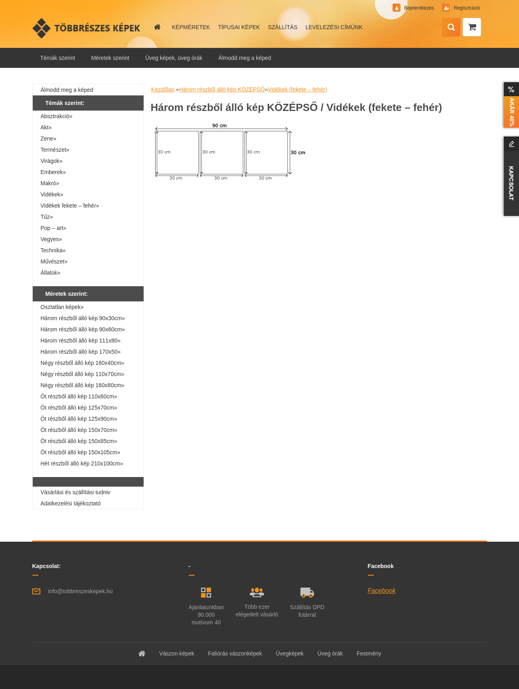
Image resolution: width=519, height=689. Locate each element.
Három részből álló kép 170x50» (81, 351)
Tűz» (47, 217)
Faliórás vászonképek (235, 653)
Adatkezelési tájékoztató (71, 503)
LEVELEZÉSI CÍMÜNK (334, 27)
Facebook (382, 590)
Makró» (50, 183)
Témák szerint (57, 58)
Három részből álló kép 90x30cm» (83, 318)
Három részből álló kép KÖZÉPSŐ (222, 89)
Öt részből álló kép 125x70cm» (79, 407)
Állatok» (51, 272)
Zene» (49, 138)
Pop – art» (54, 228)
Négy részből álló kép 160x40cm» (82, 363)
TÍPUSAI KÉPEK (239, 27)
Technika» (53, 250)
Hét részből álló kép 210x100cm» (82, 463)
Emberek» (53, 172)
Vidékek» (52, 194)
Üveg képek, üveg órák (173, 58)
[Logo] (87, 28)
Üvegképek (290, 653)
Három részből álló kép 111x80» (81, 340)
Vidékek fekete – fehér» (70, 205)
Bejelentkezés (419, 8)
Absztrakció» (57, 116)
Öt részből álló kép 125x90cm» (79, 419)
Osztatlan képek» (62, 307)
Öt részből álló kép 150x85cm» (79, 441)
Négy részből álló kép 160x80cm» (82, 385)
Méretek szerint (110, 58)
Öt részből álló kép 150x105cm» (80, 452)
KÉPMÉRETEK (191, 27)
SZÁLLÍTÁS (283, 27)
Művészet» (54, 261)
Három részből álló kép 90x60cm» (83, 329)
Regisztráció (466, 8)
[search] (451, 27)
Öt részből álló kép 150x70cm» (79, 430)
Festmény (369, 653)
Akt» (46, 127)
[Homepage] (157, 27)
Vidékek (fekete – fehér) (297, 89)
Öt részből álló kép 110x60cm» (79, 396)
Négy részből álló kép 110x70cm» (82, 374)
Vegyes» (51, 239)
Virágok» (52, 161)
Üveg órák (330, 653)
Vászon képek (176, 653)
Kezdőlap (162, 89)
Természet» (55, 150)
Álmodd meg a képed (244, 58)
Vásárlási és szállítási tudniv (76, 492)
